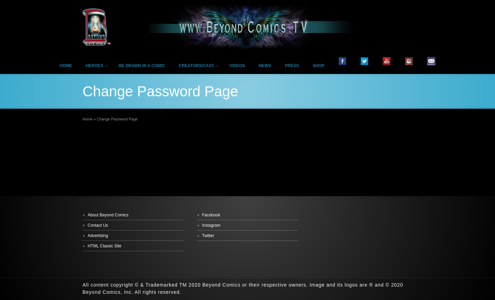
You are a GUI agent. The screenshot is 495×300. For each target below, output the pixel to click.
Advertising (98, 235)
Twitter (208, 235)
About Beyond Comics (108, 215)
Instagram (211, 225)
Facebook (211, 215)
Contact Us (98, 225)
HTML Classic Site (104, 246)
